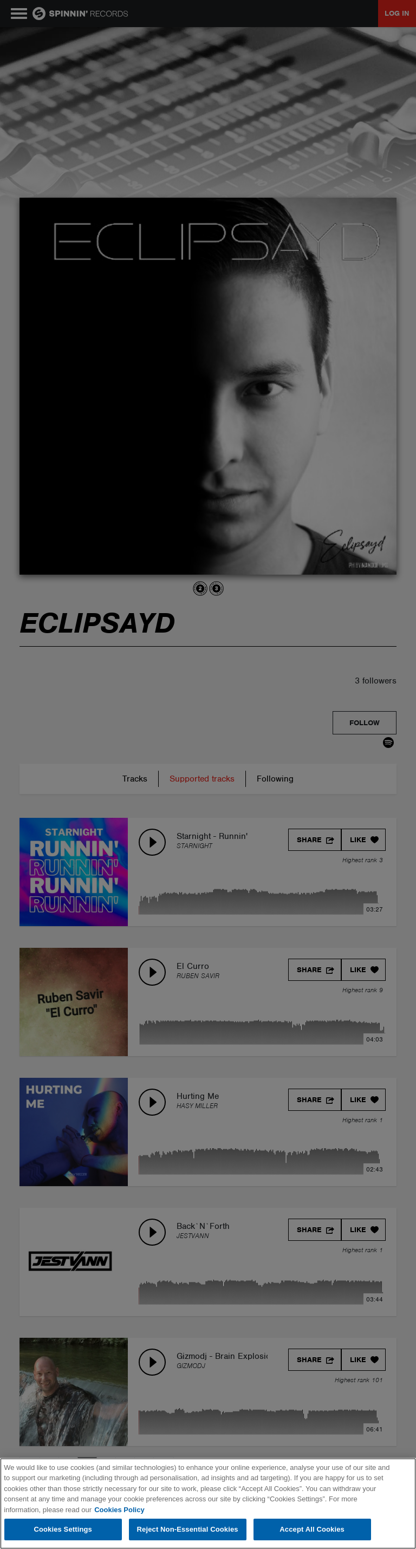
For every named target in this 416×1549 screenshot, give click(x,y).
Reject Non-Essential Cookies (187, 1529)
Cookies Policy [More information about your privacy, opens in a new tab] (119, 1510)
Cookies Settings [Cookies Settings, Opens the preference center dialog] (63, 1529)
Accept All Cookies (312, 1529)
